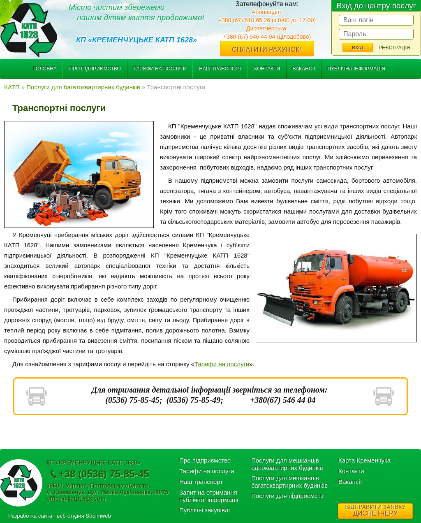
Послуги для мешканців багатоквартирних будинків (289, 481)
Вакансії (303, 69)
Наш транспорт (220, 69)
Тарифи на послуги (160, 69)
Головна (45, 69)
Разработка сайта (30, 516)
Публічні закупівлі (204, 510)
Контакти (267, 69)
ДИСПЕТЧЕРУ (375, 510)
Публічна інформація (357, 69)
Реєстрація (394, 48)
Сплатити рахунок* (267, 49)
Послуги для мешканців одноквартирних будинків (287, 464)
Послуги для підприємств (287, 495)
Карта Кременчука (364, 460)
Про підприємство (95, 69)
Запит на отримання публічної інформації (208, 496)
